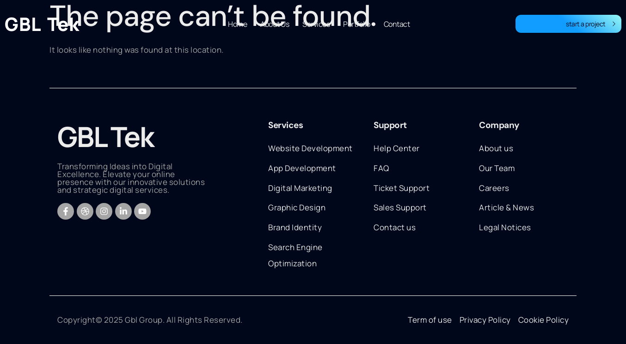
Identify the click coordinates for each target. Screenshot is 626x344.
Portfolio (356, 24)
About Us (274, 24)
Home (237, 24)
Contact (397, 24)
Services (316, 24)
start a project (591, 23)
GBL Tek (42, 24)
